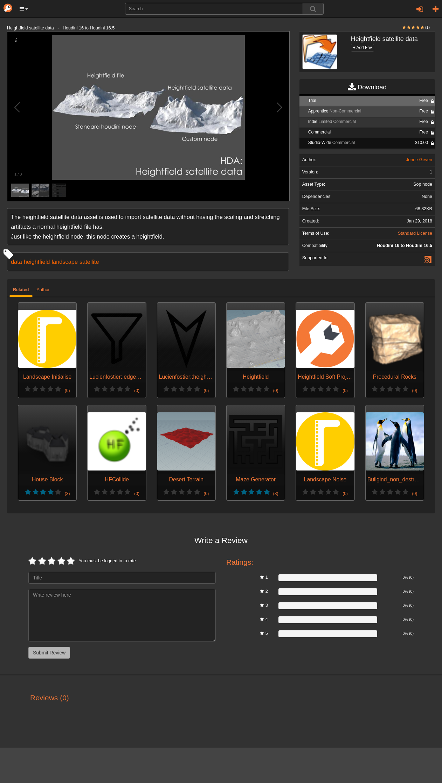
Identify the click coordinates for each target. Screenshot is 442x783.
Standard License (415, 233)
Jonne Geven (419, 159)
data (16, 262)
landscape (64, 262)
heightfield (37, 262)
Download (367, 87)
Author (43, 289)
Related (21, 289)
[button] (23, 9)
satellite (89, 262)
